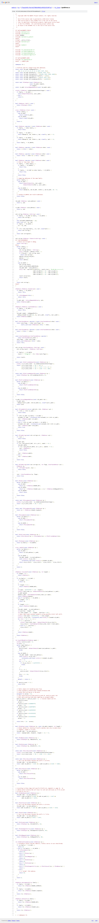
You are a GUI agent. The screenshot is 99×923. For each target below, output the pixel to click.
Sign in (95, 2)
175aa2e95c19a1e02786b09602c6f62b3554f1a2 (36, 7)
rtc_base (57, 7)
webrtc (14, 7)
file (43, 11)
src (19, 7)
